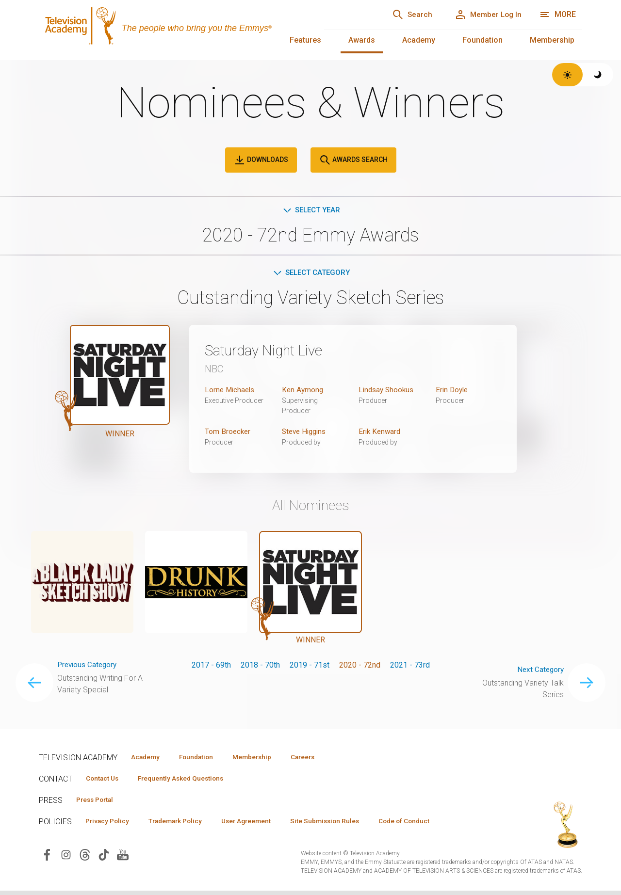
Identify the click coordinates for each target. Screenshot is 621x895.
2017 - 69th (211, 666)
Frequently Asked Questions (189, 781)
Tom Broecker (228, 433)
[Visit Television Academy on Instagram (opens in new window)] (66, 859)
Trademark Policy (183, 825)
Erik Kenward (381, 433)
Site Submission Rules (345, 825)
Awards (361, 40)
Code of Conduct (430, 825)
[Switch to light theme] (567, 74)
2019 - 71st (309, 666)
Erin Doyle (453, 391)
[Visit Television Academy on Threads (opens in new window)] (85, 859)
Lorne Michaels (231, 391)
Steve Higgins (306, 433)
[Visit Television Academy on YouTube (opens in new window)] (122, 859)
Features (305, 40)
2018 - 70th (260, 666)
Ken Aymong (303, 391)
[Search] (403, 14)
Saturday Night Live (270, 352)
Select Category (310, 273)
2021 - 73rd (410, 666)
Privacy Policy (109, 825)
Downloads (261, 160)
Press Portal (98, 803)
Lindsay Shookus (388, 391)
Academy (418, 40)
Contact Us (105, 781)
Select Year (310, 210)
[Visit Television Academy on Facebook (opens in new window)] (47, 859)
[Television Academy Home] (172, 29)
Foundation (482, 40)
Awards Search (353, 160)
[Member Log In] (484, 14)
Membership (552, 40)
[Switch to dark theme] (598, 74)
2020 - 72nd (359, 666)
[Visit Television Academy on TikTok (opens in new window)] (104, 859)
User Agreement (261, 825)
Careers (321, 759)
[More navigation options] (558, 14)
